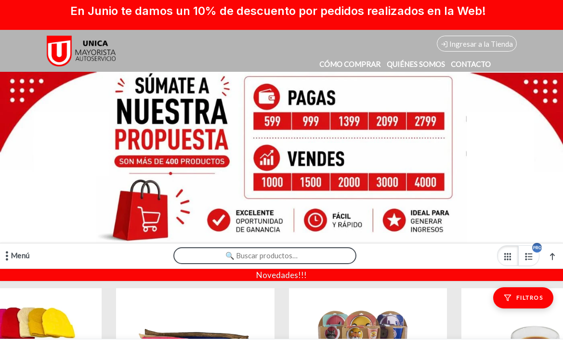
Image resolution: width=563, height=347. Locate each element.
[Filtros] (523, 297)
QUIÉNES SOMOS (416, 64)
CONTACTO (471, 64)
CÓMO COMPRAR (349, 64)
